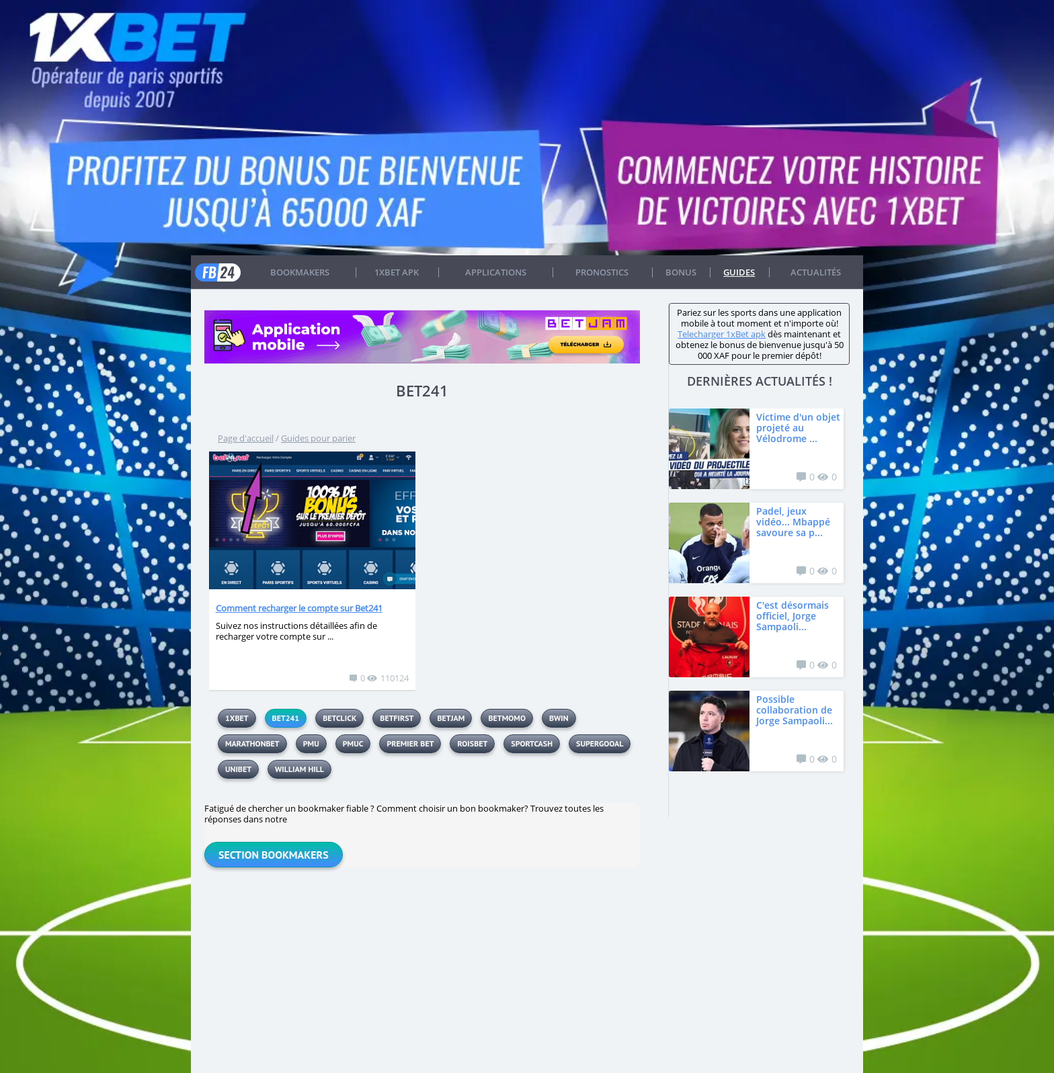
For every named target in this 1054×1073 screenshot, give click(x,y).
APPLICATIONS (495, 272)
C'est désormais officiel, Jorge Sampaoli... (792, 616)
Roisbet (472, 743)
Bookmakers (299, 272)
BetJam (450, 718)
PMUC (353, 743)
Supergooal (599, 743)
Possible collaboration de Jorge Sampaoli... (794, 710)
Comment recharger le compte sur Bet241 (299, 608)
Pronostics (602, 272)
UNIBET (238, 769)
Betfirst (396, 718)
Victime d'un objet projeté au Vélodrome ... (798, 428)
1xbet (237, 718)
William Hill (299, 769)
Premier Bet (410, 743)
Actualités (815, 272)
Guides (739, 272)
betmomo (506, 718)
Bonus (680, 272)
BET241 (286, 718)
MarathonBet (252, 743)
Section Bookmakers (273, 854)
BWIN (559, 718)
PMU (311, 743)
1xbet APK (396, 272)
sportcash (532, 743)
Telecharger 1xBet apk (722, 334)
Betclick (339, 718)
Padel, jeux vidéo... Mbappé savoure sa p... (793, 522)
